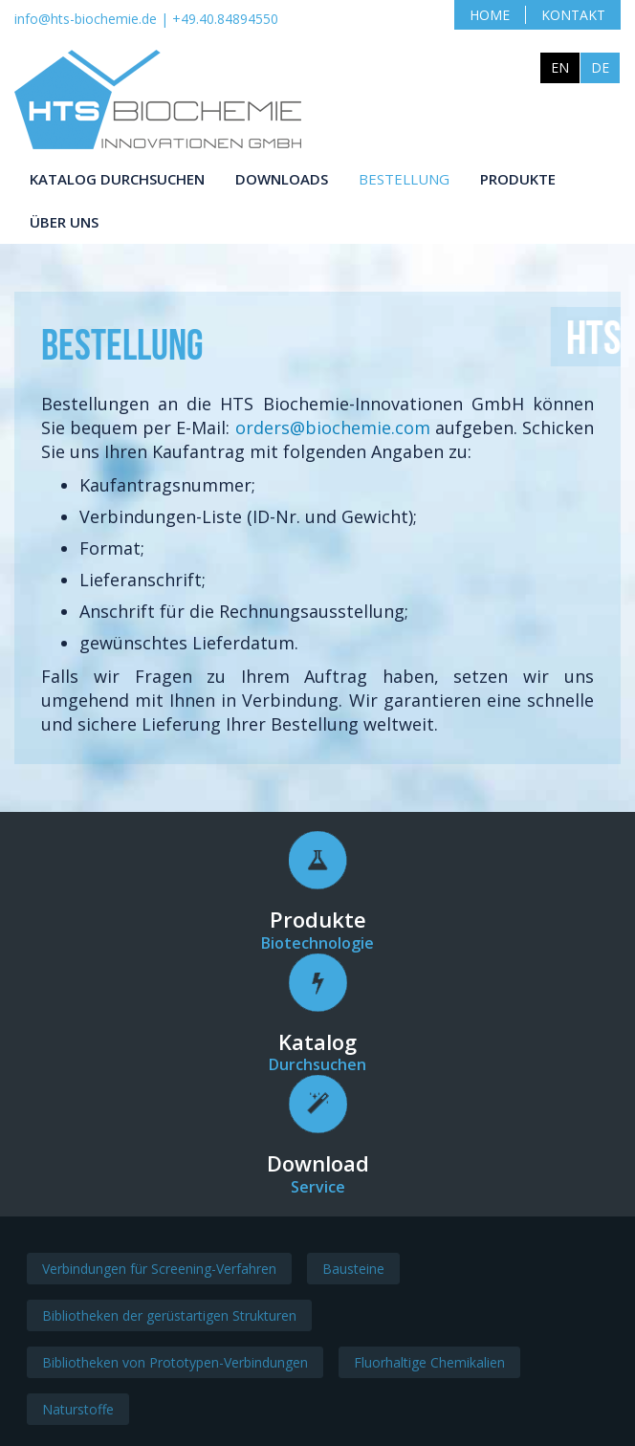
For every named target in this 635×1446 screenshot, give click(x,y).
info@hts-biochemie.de (85, 19)
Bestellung (404, 178)
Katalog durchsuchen (117, 178)
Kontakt (573, 15)
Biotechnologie (317, 945)
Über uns (64, 221)
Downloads (281, 178)
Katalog (317, 1044)
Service (318, 1190)
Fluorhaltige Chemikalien (429, 1366)
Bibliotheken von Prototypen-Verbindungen (175, 1366)
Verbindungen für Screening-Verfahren (159, 1272)
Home (490, 15)
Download (318, 1166)
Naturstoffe (78, 1413)
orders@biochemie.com (393, 428)
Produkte (518, 178)
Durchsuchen (317, 1068)
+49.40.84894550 (225, 19)
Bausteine (353, 1272)
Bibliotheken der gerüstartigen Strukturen (169, 1319)
